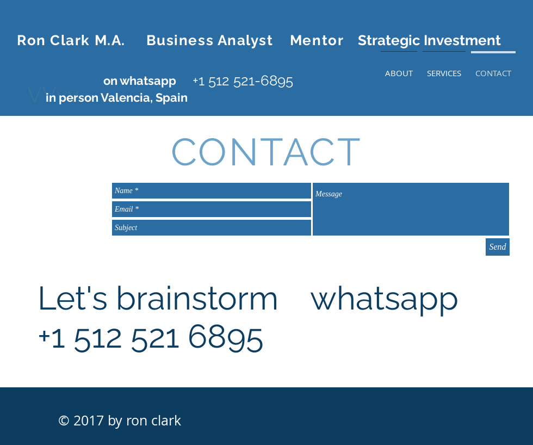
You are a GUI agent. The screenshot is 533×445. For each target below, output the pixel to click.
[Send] (498, 247)
